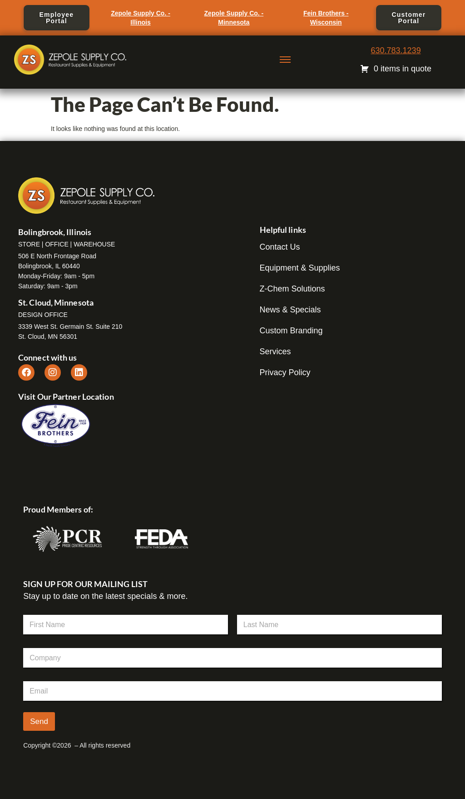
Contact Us (280, 246)
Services (275, 351)
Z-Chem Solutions (292, 288)
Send (39, 721)
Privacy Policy (285, 372)
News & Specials (290, 309)
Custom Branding (291, 330)
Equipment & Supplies (300, 267)
